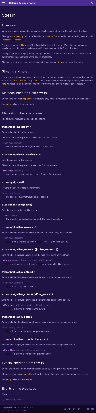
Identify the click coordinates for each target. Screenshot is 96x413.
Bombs (60, 62)
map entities (28, 98)
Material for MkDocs (19, 410)
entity (8, 104)
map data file (51, 36)
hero (33, 31)
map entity (18, 36)
